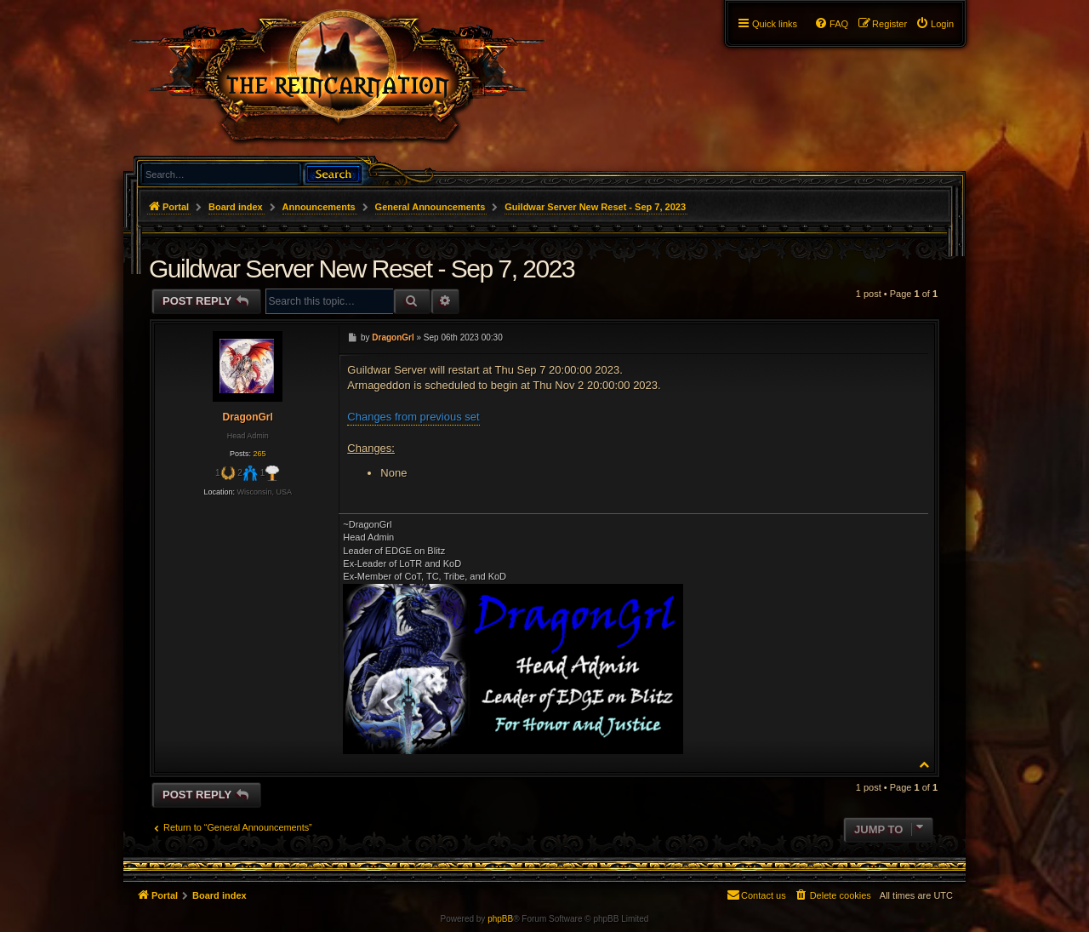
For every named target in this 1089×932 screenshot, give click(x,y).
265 (259, 453)
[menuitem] (934, 24)
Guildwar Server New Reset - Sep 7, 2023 (595, 207)
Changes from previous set (413, 416)
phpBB (500, 918)
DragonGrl (247, 417)
